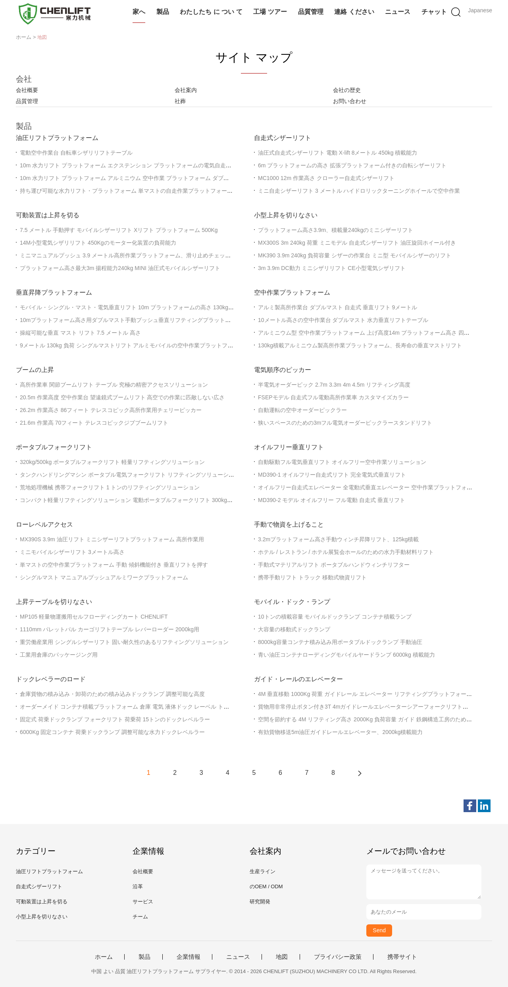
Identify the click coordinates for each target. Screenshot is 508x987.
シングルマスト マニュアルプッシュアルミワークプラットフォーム (104, 577)
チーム (140, 917)
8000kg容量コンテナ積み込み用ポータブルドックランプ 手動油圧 (340, 642)
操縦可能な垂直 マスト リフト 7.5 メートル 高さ (80, 333)
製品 (162, 11)
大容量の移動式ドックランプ (294, 629)
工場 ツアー (270, 11)
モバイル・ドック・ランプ (292, 601)
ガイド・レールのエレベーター (298, 679)
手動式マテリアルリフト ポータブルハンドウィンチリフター (334, 565)
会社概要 (27, 90)
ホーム (104, 957)
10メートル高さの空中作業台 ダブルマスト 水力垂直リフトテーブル (343, 320)
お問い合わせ (349, 101)
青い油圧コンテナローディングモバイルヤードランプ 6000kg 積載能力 (346, 655)
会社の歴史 (347, 90)
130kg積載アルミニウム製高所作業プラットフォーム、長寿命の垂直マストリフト (360, 345)
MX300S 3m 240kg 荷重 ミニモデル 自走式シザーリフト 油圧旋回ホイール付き (357, 243)
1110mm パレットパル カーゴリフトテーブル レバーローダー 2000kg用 (109, 629)
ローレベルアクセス (44, 524)
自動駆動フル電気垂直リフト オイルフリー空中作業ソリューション (342, 462)
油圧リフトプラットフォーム (57, 137)
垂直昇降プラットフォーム (54, 292)
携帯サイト (402, 957)
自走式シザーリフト (282, 137)
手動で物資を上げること (289, 524)
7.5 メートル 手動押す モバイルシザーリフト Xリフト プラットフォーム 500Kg (119, 230)
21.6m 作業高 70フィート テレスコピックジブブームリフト (94, 423)
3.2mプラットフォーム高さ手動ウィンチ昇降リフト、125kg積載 (338, 539)
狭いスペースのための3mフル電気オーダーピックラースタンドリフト (345, 423)
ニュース (397, 11)
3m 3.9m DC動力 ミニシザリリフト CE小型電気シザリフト (332, 268)
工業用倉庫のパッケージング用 (59, 655)
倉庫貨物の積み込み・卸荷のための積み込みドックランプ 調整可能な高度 (112, 694)
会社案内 (186, 90)
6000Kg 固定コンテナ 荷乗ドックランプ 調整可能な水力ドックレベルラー (112, 732)
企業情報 (188, 957)
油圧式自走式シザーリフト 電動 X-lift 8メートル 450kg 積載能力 (337, 152)
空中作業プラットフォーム (292, 292)
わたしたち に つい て (211, 11)
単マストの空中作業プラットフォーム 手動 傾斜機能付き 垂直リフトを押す (114, 565)
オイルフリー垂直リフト (289, 447)
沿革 (138, 886)
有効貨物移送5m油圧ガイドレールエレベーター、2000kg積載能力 (340, 732)
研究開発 (260, 902)
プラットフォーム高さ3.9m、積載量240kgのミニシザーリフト (335, 230)
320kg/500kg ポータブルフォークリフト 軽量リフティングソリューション (112, 462)
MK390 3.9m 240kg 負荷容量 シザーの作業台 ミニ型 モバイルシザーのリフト (354, 255)
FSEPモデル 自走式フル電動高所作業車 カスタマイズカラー (333, 397)
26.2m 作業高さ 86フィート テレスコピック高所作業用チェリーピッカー (111, 410)
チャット (434, 11)
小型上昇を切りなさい (286, 215)
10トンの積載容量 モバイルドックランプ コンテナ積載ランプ (335, 616)
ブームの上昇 (35, 369)
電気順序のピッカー (282, 369)
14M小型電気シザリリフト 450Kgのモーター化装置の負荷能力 (98, 243)
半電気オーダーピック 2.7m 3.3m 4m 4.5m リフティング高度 (334, 384)
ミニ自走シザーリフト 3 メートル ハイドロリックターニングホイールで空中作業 (359, 191)
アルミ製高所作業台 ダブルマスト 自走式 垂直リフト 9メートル (337, 307)
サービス (143, 902)
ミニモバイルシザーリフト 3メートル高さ (72, 552)
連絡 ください (354, 11)
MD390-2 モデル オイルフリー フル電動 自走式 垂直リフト (331, 500)
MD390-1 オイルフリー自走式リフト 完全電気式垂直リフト (332, 474)
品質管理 (310, 11)
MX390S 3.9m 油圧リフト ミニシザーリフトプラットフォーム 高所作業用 (112, 539)
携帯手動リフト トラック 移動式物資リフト (312, 577)
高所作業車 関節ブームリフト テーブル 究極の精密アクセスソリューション (114, 384)
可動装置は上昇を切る (47, 215)
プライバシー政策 (338, 957)
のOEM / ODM (266, 886)
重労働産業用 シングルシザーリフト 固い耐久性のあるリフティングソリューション (124, 642)
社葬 (180, 101)
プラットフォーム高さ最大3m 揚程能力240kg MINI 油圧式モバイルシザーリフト (120, 268)
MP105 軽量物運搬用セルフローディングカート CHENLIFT (94, 616)
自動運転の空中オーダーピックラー (302, 410)
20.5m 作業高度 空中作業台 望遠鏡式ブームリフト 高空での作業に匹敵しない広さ (122, 397)
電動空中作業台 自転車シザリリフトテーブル (76, 152)
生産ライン (262, 871)
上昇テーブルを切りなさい (54, 601)
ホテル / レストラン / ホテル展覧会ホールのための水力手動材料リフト (346, 552)
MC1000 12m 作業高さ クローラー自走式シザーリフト (326, 178)
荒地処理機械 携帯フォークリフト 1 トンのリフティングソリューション (110, 487)
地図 (282, 957)
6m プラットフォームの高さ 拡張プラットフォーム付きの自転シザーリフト (352, 165)
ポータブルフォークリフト (54, 447)
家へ (139, 11)
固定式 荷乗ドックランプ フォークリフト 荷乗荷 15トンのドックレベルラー (115, 719)
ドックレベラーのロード (51, 679)
